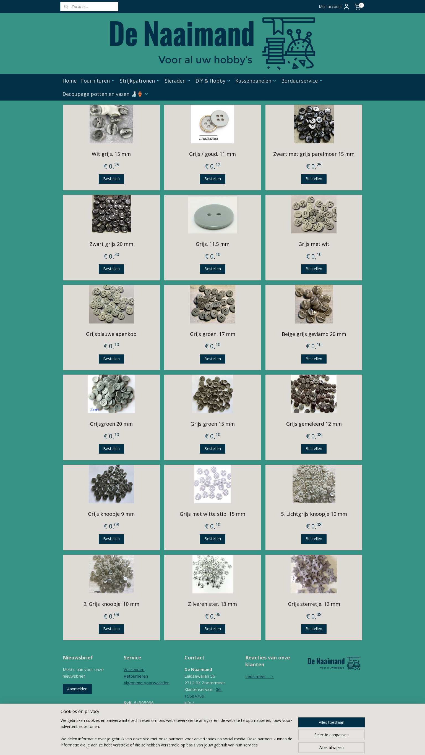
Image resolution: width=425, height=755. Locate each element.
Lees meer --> (259, 676)
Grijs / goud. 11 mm (212, 154)
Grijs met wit (313, 244)
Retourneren (136, 676)
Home (69, 80)
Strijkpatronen (140, 80)
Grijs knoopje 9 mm (111, 514)
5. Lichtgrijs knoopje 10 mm (314, 514)
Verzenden (134, 669)
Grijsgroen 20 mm (111, 423)
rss (223, 745)
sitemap (212, 745)
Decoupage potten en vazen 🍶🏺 (105, 94)
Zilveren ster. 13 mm (212, 604)
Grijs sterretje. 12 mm (314, 604)
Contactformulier (200, 722)
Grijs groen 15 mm (212, 423)
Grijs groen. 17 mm (212, 334)
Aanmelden (77, 688)
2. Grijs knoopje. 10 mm (111, 604)
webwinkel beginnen (244, 745)
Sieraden (178, 80)
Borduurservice (302, 80)
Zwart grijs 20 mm (111, 244)
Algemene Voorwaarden (147, 682)
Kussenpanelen (256, 80)
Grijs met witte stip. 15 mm (212, 514)
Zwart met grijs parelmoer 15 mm (313, 154)
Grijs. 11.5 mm (212, 244)
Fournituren (98, 80)
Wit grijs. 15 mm (111, 154)
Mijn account (334, 6)
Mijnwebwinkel (293, 745)
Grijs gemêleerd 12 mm (313, 423)
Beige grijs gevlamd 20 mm (313, 334)
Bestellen (111, 178)
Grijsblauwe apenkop (111, 334)
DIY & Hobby (213, 80)
